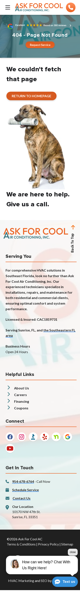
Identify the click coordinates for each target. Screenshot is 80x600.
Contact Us (22, 498)
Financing (21, 401)
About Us (21, 388)
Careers (20, 395)
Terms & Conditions (21, 544)
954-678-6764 (23, 481)
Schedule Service (25, 490)
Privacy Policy (48, 544)
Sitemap (67, 544)
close (73, 552)
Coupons (21, 408)
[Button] (40, 44)
